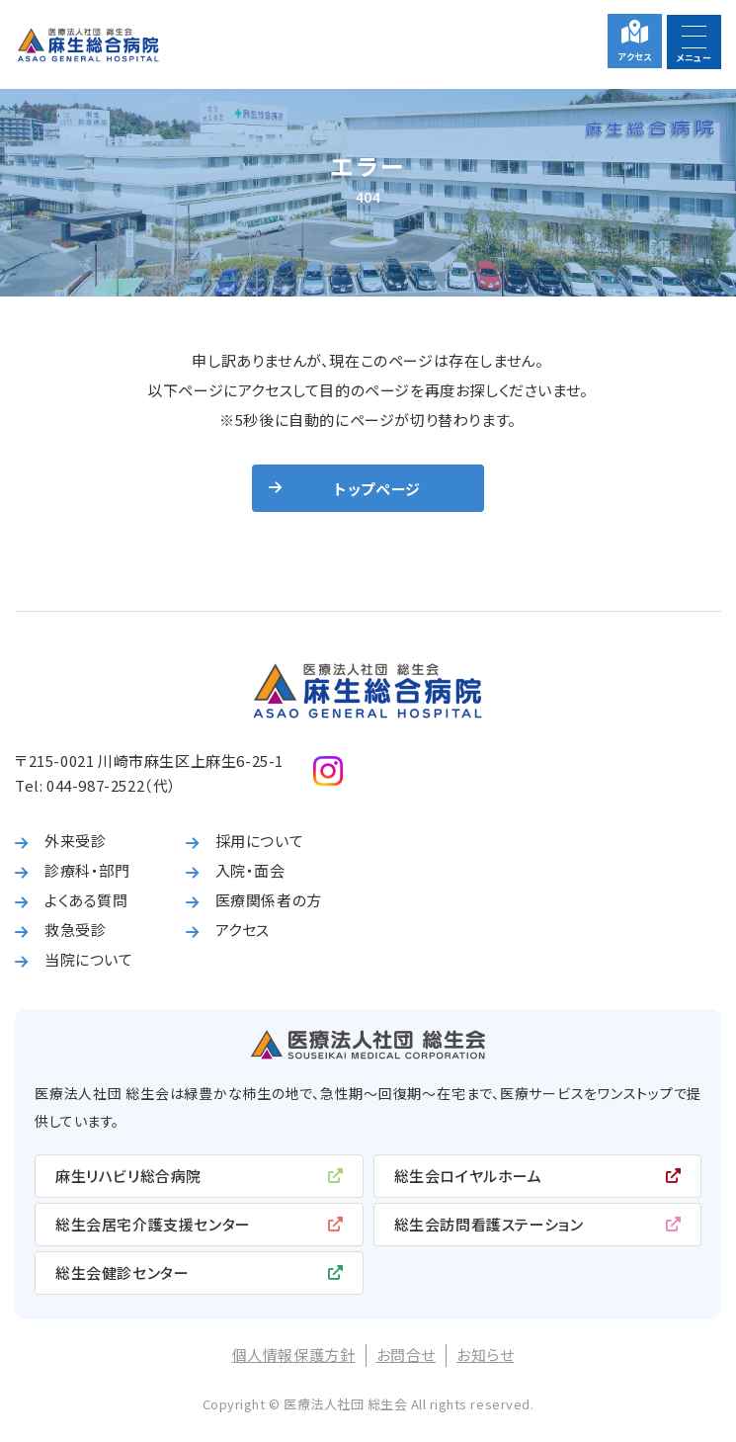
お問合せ (406, 1354)
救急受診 (75, 929)
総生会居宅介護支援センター (153, 1224)
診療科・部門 (87, 870)
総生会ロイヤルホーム (468, 1175)
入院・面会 (250, 870)
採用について (259, 840)
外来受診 (75, 840)
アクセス (634, 56)
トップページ (377, 488)
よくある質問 (86, 900)
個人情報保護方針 (294, 1354)
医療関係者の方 (268, 900)
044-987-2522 (95, 785)
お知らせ (485, 1354)
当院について (88, 959)
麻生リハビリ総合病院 (128, 1175)
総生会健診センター (122, 1272)
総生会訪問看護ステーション (489, 1224)
